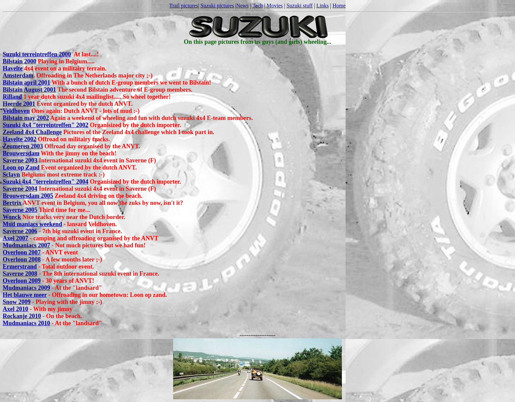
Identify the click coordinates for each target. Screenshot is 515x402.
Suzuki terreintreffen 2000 (37, 54)
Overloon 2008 (22, 259)
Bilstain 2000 (19, 61)
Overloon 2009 (22, 280)
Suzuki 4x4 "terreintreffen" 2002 (45, 125)
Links (323, 5)
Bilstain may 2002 (26, 118)
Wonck (12, 217)
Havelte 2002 (19, 139)
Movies (275, 5)
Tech (257, 5)
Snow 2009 (17, 302)
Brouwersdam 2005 (28, 195)
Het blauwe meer (25, 294)
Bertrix (12, 202)
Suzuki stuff (300, 5)
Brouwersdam (21, 153)
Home (339, 5)
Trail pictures (183, 5)
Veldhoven (16, 110)
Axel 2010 (15, 309)
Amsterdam (18, 75)
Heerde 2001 (19, 103)
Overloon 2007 (22, 252)
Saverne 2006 (20, 231)
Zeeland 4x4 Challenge (32, 132)
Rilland (12, 96)
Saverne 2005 (20, 210)
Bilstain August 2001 (29, 89)
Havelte (13, 68)
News (242, 5)
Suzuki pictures (217, 5)
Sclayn (11, 174)
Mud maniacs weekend (32, 224)
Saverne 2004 (20, 188)
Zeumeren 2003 (23, 146)
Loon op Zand (21, 167)
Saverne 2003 (20, 160)
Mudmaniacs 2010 (26, 323)
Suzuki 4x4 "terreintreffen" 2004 (45, 181)
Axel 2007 (15, 238)
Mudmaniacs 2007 (26, 245)
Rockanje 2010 (22, 316)
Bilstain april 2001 (26, 82)
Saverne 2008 (20, 273)
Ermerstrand (20, 266)
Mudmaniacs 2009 (26, 287)
